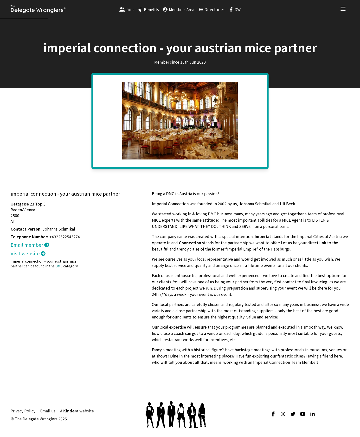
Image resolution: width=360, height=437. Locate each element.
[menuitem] (126, 9)
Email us (47, 411)
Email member (30, 244)
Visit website (28, 253)
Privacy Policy (23, 411)
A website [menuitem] (77, 411)
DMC (59, 266)
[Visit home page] (38, 9)
